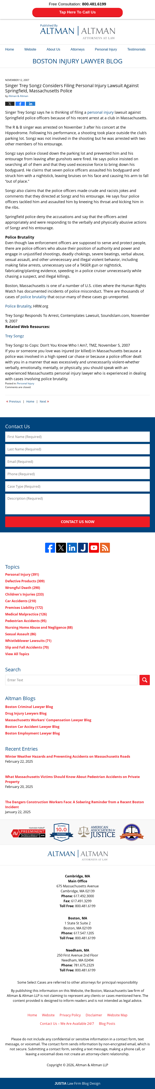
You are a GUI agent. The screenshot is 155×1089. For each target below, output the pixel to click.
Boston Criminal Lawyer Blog (29, 706)
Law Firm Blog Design (77, 1083)
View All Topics (17, 654)
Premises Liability (24, 607)
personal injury (100, 112)
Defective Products (24, 581)
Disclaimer (94, 1015)
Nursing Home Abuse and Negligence (39, 627)
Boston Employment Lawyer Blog (32, 733)
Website (30, 49)
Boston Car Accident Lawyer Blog (32, 726)
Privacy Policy (70, 1015)
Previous (13, 401)
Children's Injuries (24, 594)
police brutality (33, 296)
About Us (53, 49)
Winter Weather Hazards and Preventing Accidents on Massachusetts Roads (67, 756)
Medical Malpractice (26, 614)
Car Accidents (20, 601)
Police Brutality (18, 306)
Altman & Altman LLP (92, 1065)
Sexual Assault (20, 634)
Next (44, 401)
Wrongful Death (22, 587)
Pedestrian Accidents (25, 621)
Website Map (117, 1015)
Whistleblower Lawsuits (28, 640)
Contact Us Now (77, 521)
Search (144, 680)
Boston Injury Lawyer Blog (77, 31)
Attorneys (78, 49)
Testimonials (136, 49)
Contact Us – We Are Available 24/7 (67, 1023)
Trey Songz (14, 335)
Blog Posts (107, 1023)
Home (9, 49)
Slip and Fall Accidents (27, 647)
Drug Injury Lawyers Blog (26, 713)
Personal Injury (106, 49)
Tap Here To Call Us (77, 12)
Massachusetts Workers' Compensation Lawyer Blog (48, 720)
